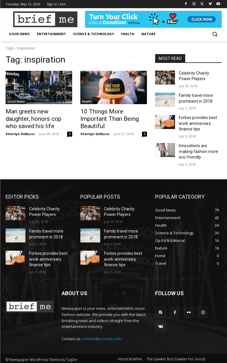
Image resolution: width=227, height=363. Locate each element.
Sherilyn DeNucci (20, 125)
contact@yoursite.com (101, 318)
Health (87, 101)
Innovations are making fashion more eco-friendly (199, 137)
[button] (215, 34)
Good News (16, 101)
